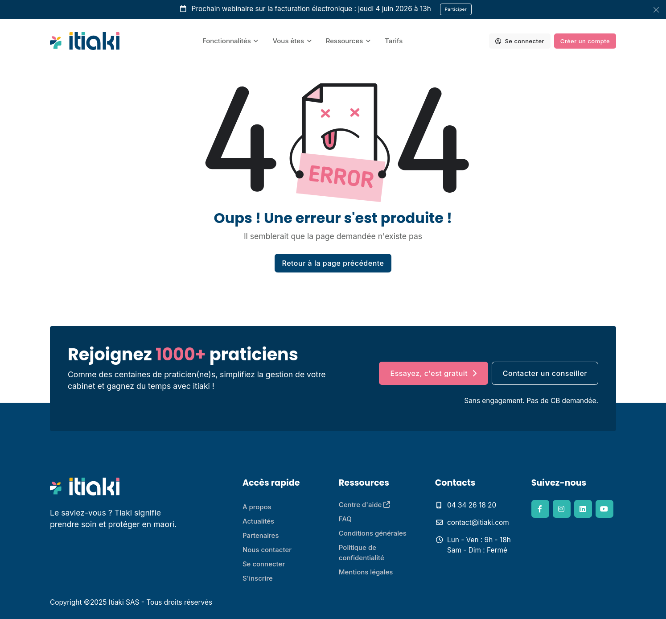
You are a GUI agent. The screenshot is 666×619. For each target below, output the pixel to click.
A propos (257, 507)
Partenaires (261, 535)
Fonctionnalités (226, 41)
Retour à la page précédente (333, 263)
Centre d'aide (365, 504)
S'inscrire (258, 578)
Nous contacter (267, 549)
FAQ (345, 519)
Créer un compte (585, 41)
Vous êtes (288, 41)
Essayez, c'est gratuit (433, 373)
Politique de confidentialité (361, 552)
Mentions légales (366, 572)
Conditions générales (373, 533)
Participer (456, 9)
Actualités (258, 521)
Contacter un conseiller (545, 373)
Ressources (344, 41)
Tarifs (394, 41)
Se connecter (519, 41)
